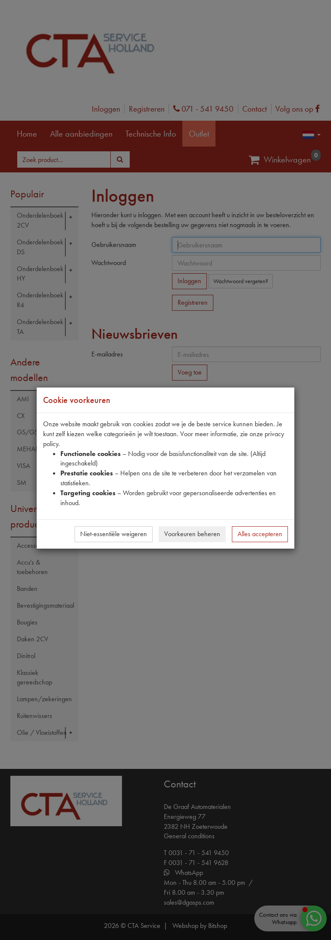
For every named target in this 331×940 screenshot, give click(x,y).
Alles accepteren (259, 533)
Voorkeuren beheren (192, 533)
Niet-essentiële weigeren (113, 533)
